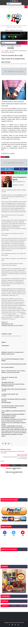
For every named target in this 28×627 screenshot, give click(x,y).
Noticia (7, 50)
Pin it (8, 172)
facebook (22, 465)
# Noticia (7, 157)
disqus (13, 465)
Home (2, 50)
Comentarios (23, 605)
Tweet (8, 169)
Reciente (5, 605)
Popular (14, 605)
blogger (5, 465)
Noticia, (21, 66)
